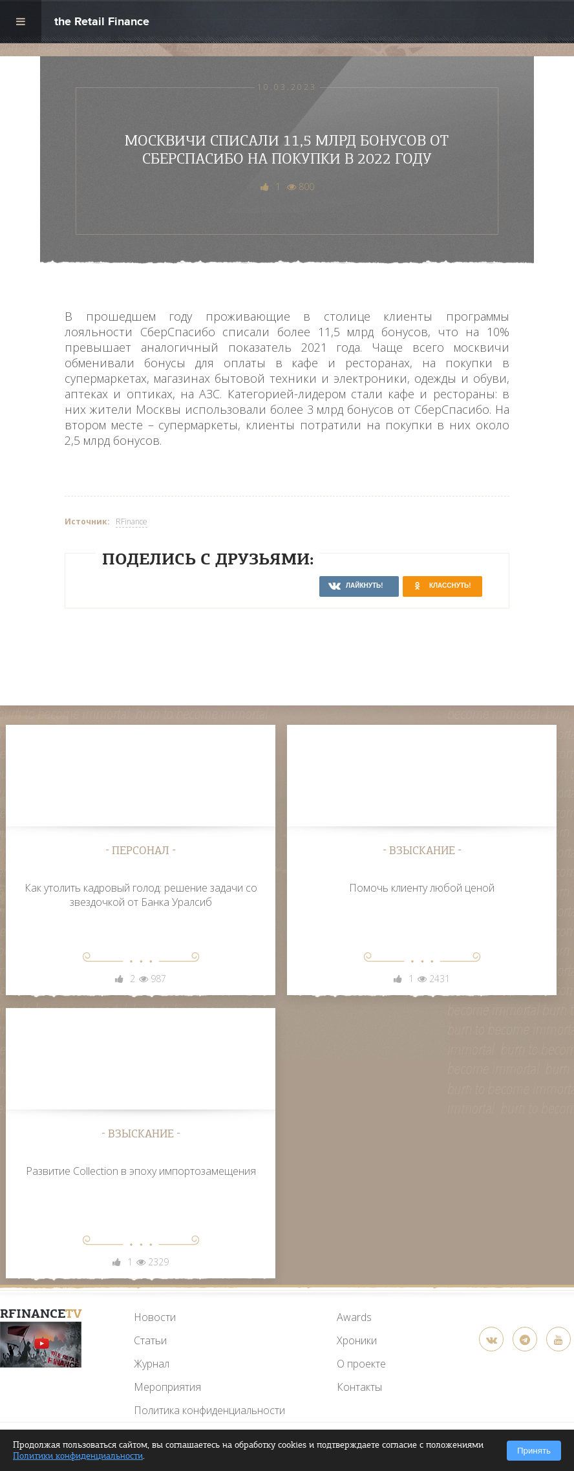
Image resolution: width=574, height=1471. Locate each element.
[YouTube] (40, 1345)
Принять (534, 1450)
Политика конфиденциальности (209, 1410)
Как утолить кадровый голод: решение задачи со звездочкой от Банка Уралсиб (141, 895)
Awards (354, 1317)
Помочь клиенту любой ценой (421, 888)
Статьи (150, 1340)
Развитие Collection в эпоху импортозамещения (141, 1171)
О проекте (361, 1364)
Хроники (357, 1340)
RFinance (131, 521)
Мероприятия (167, 1387)
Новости (155, 1317)
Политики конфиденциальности (78, 1455)
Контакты (359, 1387)
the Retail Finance (101, 23)
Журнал (151, 1364)
